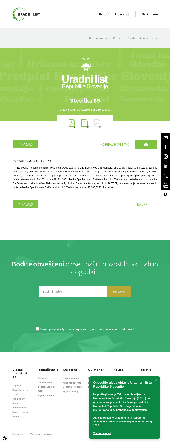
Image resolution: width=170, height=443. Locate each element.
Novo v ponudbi (71, 377)
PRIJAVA (119, 291)
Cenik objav (18, 398)
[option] (85, 100)
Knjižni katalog (71, 391)
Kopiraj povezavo (115, 144)
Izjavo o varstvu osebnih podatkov (110, 329)
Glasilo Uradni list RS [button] (105, 38)
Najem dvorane (46, 395)
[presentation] (85, 314)
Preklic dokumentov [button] (143, 38)
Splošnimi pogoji (72, 329)
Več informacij (102, 433)
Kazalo (25, 144)
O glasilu (17, 385)
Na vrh (142, 204)
